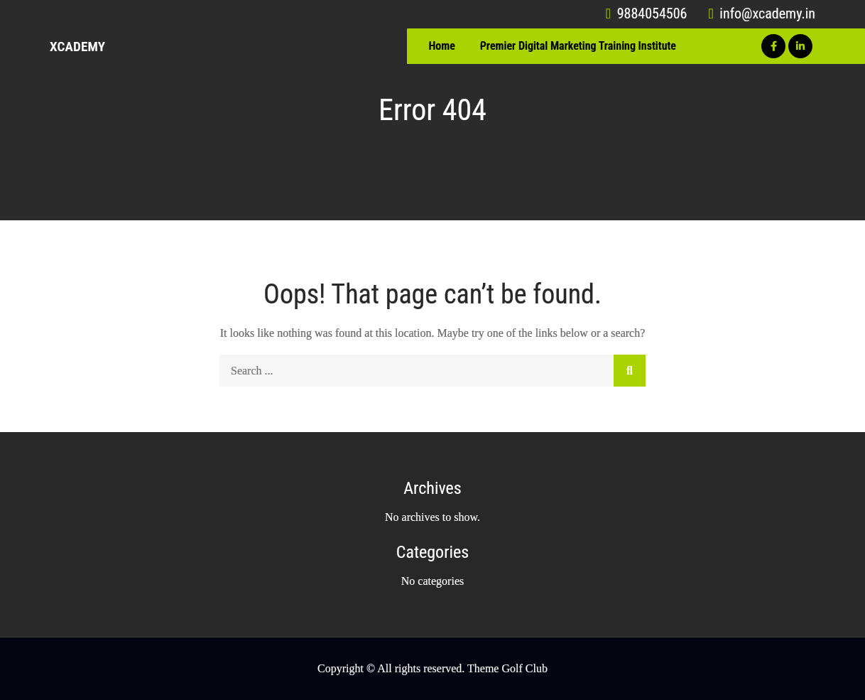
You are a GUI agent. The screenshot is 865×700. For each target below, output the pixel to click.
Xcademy (77, 46)
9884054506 (646, 13)
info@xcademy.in (761, 13)
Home (441, 46)
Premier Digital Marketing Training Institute (578, 46)
